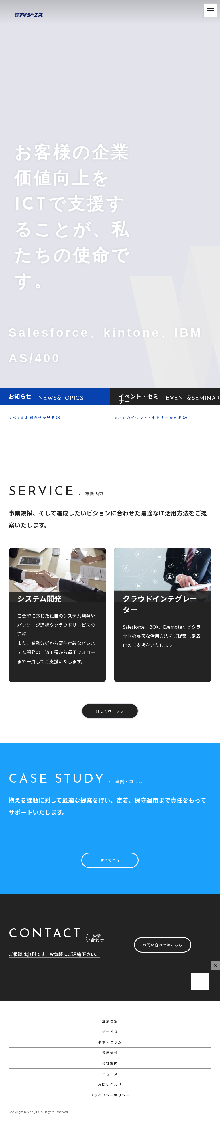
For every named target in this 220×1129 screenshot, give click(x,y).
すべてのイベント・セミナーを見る (150, 417)
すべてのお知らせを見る (34, 417)
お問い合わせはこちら (163, 944)
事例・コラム (110, 1042)
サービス (110, 1031)
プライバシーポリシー (110, 1094)
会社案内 (110, 1063)
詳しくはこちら (110, 710)
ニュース (110, 1073)
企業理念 (110, 1020)
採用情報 (110, 1052)
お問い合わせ (110, 1084)
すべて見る (110, 860)
